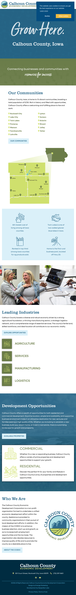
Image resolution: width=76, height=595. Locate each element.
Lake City (14, 117)
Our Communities (18, 141)
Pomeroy (14, 124)
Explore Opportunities (15, 333)
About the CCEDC (12, 550)
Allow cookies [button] (63, 16)
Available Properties (14, 436)
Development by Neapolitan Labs (38, 588)
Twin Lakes (14, 121)
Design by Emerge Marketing (38, 585)
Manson (13, 128)
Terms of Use (43, 592)
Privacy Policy (33, 592)
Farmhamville (16, 131)
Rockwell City (16, 114)
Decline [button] (47, 16)
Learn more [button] (44, 11)
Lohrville (13, 135)
